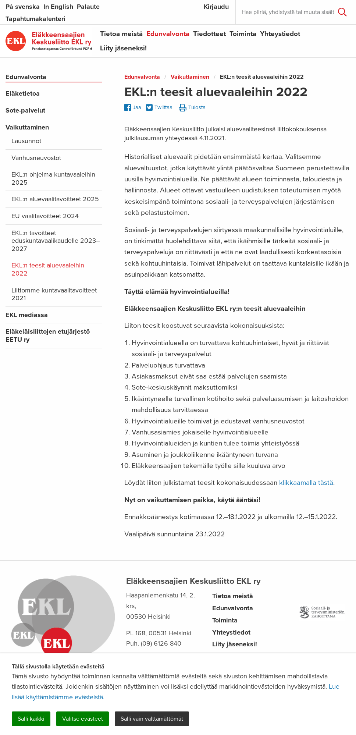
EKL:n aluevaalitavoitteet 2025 (55, 199)
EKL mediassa (27, 315)
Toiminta (242, 34)
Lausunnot (26, 141)
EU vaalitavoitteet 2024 (45, 216)
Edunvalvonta (167, 34)
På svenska (23, 7)
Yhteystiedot (280, 34)
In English (58, 7)
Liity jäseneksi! (123, 48)
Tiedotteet (209, 34)
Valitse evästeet (82, 718)
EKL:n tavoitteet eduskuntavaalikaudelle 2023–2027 (55, 241)
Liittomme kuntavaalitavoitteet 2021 (54, 294)
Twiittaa (159, 108)
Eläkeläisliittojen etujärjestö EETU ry (48, 335)
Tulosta (192, 108)
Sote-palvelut (25, 110)
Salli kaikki (31, 718)
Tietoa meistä (121, 34)
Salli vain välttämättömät (152, 718)
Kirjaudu (216, 7)
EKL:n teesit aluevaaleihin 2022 (47, 269)
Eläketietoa (23, 93)
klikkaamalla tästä (306, 483)
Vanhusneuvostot (36, 158)
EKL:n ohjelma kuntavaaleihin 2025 (53, 178)
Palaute (88, 7)
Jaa (132, 107)
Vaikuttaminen (27, 127)
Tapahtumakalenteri (35, 19)
